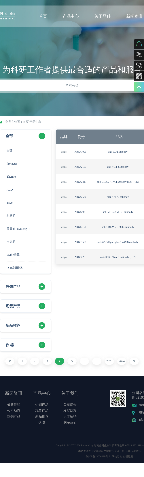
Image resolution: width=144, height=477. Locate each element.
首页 (43, 16)
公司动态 (13, 410)
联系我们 (70, 422)
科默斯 (11, 215)
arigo (10, 202)
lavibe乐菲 (13, 254)
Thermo (11, 176)
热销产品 (13, 287)
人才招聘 (70, 416)
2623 (109, 361)
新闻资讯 (134, 16)
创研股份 (128, 456)
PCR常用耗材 (15, 267)
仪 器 (10, 345)
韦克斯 (11, 241)
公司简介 (70, 405)
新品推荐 (13, 325)
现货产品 (13, 306)
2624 (122, 361)
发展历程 (70, 410)
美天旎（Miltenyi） (19, 228)
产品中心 (71, 16)
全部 (9, 136)
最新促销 (13, 405)
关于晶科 (102, 16)
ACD (10, 189)
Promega (12, 163)
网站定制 (117, 456)
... (97, 361)
